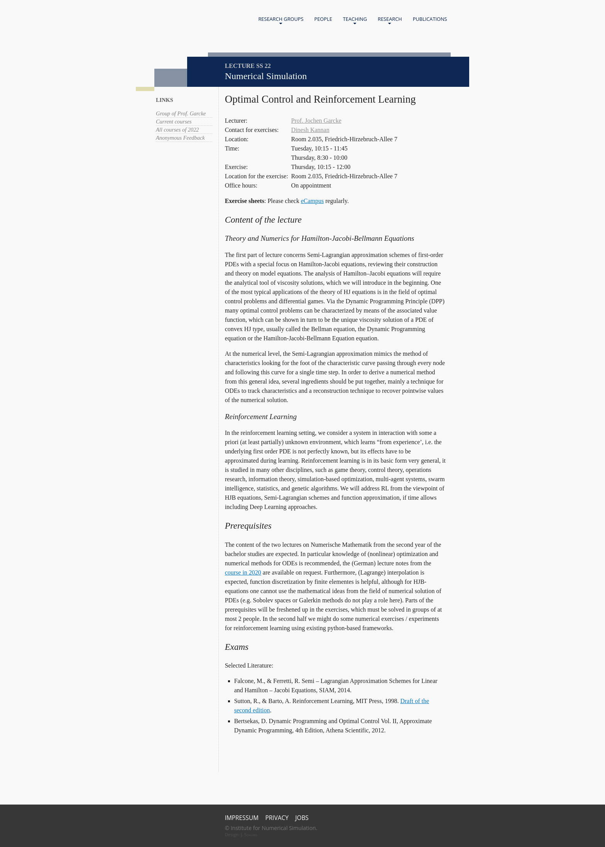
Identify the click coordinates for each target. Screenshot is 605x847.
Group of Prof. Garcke (181, 113)
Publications (430, 18)
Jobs (302, 818)
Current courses (174, 121)
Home (193, 20)
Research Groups (280, 20)
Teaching (355, 20)
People (323, 18)
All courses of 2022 (177, 130)
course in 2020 (243, 572)
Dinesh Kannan (310, 130)
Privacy (277, 818)
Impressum (242, 818)
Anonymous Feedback (180, 138)
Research (390, 20)
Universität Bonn (209, 30)
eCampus (312, 201)
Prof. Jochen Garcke (316, 120)
